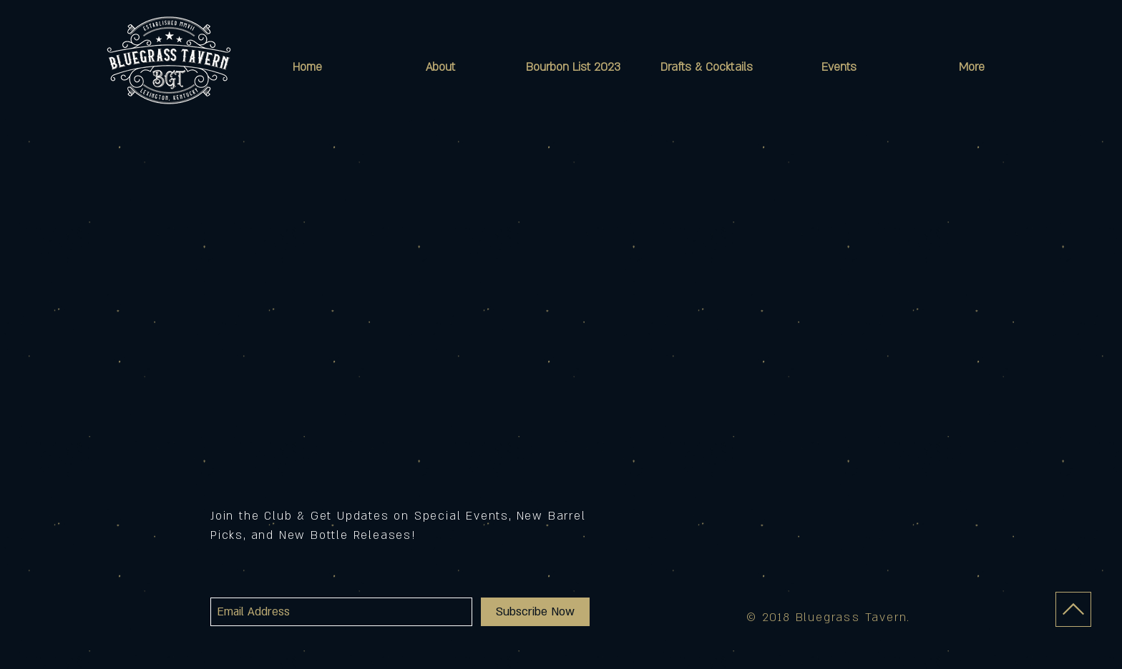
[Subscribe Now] (535, 612)
